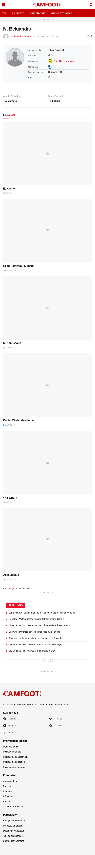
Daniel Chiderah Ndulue (18, 420)
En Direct (18, 13)
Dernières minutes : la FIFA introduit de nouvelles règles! (35, 645)
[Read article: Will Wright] (47, 463)
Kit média (7, 791)
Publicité (7, 786)
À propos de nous (11, 781)
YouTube (55, 726)
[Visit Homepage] (47, 5)
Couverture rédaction (13, 807)
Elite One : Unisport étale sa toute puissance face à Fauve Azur (39, 625)
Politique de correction (14, 762)
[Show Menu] (3, 4)
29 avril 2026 (9, 193)
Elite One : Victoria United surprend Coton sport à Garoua (36, 619)
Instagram (10, 726)
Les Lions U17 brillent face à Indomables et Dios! (32, 651)
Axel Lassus (11, 575)
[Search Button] (91, 4)
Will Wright (10, 498)
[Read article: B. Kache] (47, 153)
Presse (6, 802)
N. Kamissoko (12, 343)
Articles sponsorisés (13, 836)
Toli (4, 13)
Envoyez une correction (14, 821)
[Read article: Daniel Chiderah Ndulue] (47, 385)
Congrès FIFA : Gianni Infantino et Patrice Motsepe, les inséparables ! (42, 613)
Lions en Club (36, 13)
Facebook (10, 719)
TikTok (8, 732)
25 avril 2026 (9, 502)
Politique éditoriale (12, 752)
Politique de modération (14, 767)
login (12, 589)
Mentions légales (11, 747)
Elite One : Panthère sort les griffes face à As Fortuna (34, 632)
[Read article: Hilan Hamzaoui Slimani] (47, 231)
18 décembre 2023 (45, 36)
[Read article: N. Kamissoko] (47, 308)
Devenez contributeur (13, 831)
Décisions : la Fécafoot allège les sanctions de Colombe (35, 638)
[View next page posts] (50, 659)
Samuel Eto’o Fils (61, 13)
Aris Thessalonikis (64, 61)
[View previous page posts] (44, 659)
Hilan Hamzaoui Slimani (18, 266)
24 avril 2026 (9, 580)
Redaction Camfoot (22, 36)
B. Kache (9, 188)
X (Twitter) (56, 719)
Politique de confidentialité (16, 757)
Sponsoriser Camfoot (13, 841)
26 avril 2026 (9, 271)
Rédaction (8, 796)
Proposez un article (12, 826)
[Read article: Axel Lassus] (47, 540)
